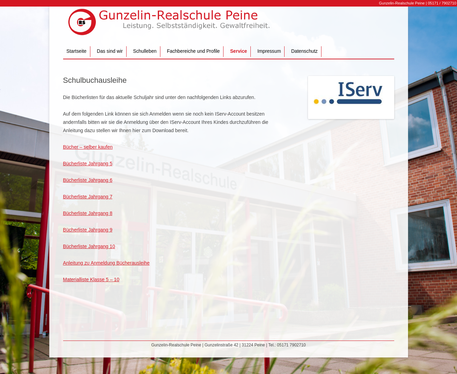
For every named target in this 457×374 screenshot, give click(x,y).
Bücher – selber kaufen (88, 147)
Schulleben (145, 51)
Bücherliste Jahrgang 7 (87, 196)
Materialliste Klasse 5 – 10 (91, 279)
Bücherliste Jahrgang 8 (87, 213)
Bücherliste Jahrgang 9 (87, 230)
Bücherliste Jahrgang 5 (87, 163)
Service (238, 51)
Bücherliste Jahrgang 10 (89, 246)
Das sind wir (110, 51)
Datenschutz (304, 51)
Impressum (269, 51)
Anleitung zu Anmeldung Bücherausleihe (106, 263)
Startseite (77, 51)
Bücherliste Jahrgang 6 (87, 180)
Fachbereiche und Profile (193, 51)
